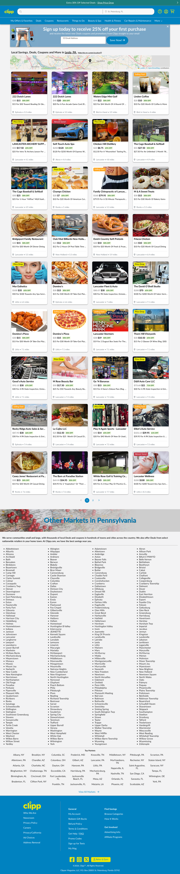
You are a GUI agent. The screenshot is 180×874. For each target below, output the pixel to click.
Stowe (96, 717)
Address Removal (31, 842)
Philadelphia (99, 688)
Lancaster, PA (97, 760)
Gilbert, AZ (77, 760)
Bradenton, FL (19, 782)
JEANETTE (54, 632)
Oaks (140, 680)
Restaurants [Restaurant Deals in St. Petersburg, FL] (63, 21)
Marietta (53, 650)
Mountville (54, 666)
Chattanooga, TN (38, 771)
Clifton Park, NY (38, 782)
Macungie (54, 648)
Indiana (8, 629)
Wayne (97, 731)
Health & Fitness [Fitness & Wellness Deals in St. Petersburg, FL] (113, 21)
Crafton (53, 584)
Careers (27, 828)
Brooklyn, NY (38, 755)
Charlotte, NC (38, 766)
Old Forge (9, 682)
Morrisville (98, 664)
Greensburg (144, 613)
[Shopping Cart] (172, 11)
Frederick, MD (78, 755)
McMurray (98, 653)
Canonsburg (99, 573)
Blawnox (97, 565)
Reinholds (143, 696)
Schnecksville (100, 704)
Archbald (9, 557)
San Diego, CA (137, 774)
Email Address (70, 38)
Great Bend (99, 613)
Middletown (55, 658)
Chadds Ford (99, 576)
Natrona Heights (57, 669)
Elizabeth (98, 597)
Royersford (143, 701)
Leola (96, 642)
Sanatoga (9, 704)
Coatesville (98, 578)
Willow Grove (145, 739)
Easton (52, 597)
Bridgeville (98, 567)
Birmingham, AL (18, 776)
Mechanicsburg (12, 656)
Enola (52, 600)
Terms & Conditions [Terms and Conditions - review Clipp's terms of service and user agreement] (78, 829)
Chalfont (142, 576)
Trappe (96, 723)
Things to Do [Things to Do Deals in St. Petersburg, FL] (78, 21)
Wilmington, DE (157, 776)
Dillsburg (98, 589)
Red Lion (97, 696)
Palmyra (142, 682)
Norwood (54, 680)
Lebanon (142, 640)
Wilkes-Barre (55, 739)
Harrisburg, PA (78, 771)
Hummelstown (11, 626)
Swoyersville (10, 720)
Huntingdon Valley (102, 626)
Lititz (96, 645)
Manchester (144, 648)
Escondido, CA (58, 771)
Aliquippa (54, 551)
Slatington (9, 712)
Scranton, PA (156, 755)
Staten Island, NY (156, 760)
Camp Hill (9, 573)
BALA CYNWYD (146, 557)
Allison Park (144, 551)
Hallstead (9, 616)
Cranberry (98, 584)
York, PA (157, 782)
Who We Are (29, 813)
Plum (51, 693)
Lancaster (9, 637)
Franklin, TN (58, 784)
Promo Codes (75, 839)
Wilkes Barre (10, 739)
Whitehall (98, 736)
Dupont (53, 594)
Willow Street (11, 741)
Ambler (52, 554)
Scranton (53, 707)
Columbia (54, 581)
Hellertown (99, 621)
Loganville (143, 645)
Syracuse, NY (156, 766)
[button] (177, 3)
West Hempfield (57, 733)
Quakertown (10, 696)
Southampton (145, 712)
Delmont (142, 586)
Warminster (144, 728)
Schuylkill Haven (146, 704)
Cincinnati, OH (38, 776)
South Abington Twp (103, 712)
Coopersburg (144, 581)
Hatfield (97, 618)
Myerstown (143, 666)
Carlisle (141, 573)
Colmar (8, 581)
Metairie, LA (98, 784)
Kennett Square (56, 634)
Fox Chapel (54, 608)
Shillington (9, 709)
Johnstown (10, 634)
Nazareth (98, 669)
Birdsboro (9, 565)
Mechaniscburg (56, 656)
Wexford (8, 736)
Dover (141, 589)
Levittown (143, 642)
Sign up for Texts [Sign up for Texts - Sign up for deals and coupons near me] (76, 843)
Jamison (8, 632)
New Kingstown (57, 674)
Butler (96, 570)
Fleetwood (54, 605)
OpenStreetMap (154, 68)
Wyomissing (144, 741)
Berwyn (53, 562)
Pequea (141, 685)
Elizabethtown (145, 597)
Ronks (7, 701)
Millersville (98, 658)
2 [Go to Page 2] (93, 500)
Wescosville (144, 731)
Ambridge (98, 554)
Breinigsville (55, 567)
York (51, 744)
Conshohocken (100, 581)
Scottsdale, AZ (137, 784)
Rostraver (54, 701)
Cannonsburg (55, 573)
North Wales (144, 677)
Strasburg (143, 717)
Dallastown (99, 586)
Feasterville (10, 605)
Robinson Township (147, 699)
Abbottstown (11, 549)
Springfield (98, 715)
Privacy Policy (30, 823)
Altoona (8, 554)
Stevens (8, 717)
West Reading (145, 733)
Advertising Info (112, 832)
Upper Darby (99, 725)
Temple (8, 723)
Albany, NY (18, 755)
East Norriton (144, 594)
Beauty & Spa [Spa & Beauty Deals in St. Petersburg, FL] (94, 21)
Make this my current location (90, 53)
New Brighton (145, 669)
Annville (142, 554)
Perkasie (8, 688)
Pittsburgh (54, 690)
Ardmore (53, 557)
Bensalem (9, 562)
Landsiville (143, 637)
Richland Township (58, 699)
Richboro (9, 699)
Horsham (98, 624)
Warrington (10, 731)
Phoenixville (144, 688)
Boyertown (10, 567)
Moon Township (146, 661)
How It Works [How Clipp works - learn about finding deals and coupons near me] (111, 819)
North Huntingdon (58, 677)
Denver (8, 589)
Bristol (141, 567)
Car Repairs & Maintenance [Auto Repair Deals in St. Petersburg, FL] (137, 21)
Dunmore (9, 594)
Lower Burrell (11, 648)
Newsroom (28, 818)
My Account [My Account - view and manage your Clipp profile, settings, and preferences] (74, 814)
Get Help (72, 834)
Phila (51, 688)
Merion (141, 656)
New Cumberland (58, 672)
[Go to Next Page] (99, 500)
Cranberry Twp (12, 586)
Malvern (97, 648)
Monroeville (55, 661)
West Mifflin (99, 733)
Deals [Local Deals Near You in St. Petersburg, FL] (38, 21)
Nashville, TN (117, 774)
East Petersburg (12, 597)
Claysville (53, 578)
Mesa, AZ (97, 779)
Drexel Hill (98, 592)
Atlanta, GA (18, 766)
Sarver (52, 704)
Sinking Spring (100, 709)
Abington (53, 549)
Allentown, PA (19, 760)
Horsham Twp (145, 624)
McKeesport (55, 653)
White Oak (54, 736)
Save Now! (117, 40)
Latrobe (97, 640)
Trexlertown (144, 723)
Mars (96, 650)
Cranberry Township (148, 584)
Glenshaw (9, 613)
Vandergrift (143, 725)
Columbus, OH (58, 760)
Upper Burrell (56, 725)
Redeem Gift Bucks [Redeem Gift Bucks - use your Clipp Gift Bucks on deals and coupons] (77, 819)
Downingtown (11, 592)
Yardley (8, 744)
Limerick (53, 645)
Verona (52, 728)
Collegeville (143, 578)
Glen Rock (143, 610)
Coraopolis (9, 584)
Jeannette (98, 632)
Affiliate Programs (113, 837)
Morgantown (55, 664)
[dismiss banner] (168, 26)
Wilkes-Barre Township (105, 739)
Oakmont (98, 680)
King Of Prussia (101, 634)
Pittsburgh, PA (137, 755)
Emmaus (8, 600)
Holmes (8, 624)
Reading (53, 696)
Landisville (54, 637)
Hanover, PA (78, 766)
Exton (7, 602)
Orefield (97, 682)
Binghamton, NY (19, 771)
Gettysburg (143, 608)
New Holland (144, 672)
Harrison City (11, 618)
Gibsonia (8, 610)
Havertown (143, 618)
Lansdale (53, 640)
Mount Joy (143, 664)
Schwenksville (11, 707)
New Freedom (100, 672)
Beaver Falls (99, 559)
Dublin (141, 592)
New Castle (10, 672)
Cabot (141, 570)
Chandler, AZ (38, 760)
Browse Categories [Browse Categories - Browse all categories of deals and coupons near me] (113, 814)
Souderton (54, 712)
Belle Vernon (144, 559)
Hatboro (53, 618)
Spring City (54, 715)
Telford (141, 720)
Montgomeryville (101, 661)
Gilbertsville (55, 610)
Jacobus (142, 629)
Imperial (142, 626)
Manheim (9, 650)
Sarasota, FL (137, 779)
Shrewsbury (55, 709)
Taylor (96, 720)
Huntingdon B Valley (59, 626)
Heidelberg (9, 621)
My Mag (72, 848)
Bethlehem (143, 562)
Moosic (8, 664)
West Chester (11, 733)
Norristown (10, 677)
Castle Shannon (57, 576)
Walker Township (102, 728)
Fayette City (144, 602)
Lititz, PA (97, 766)
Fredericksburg (100, 608)
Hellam (52, 621)
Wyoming (98, 741)
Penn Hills (98, 685)
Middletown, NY (117, 755)
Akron (141, 549)
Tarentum (53, 720)
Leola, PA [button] (71, 52)
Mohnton (142, 658)
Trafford (53, 723)
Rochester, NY (137, 760)
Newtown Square (146, 674)
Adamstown (99, 549)
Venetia (8, 728)
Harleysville (99, 616)
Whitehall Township (148, 736)
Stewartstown (56, 717)
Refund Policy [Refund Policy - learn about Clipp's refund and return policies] (75, 824)
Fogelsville (98, 605)
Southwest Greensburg (16, 715)
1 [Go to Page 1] (87, 500)
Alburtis (8, 551)
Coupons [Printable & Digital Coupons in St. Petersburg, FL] (49, 21)
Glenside (53, 613)
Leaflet (141, 68)
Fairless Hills (99, 602)
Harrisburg (143, 616)
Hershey (142, 621)
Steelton (142, 715)
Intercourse (54, 629)
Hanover (53, 616)
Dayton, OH (58, 766)
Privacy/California (32, 833)
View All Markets (89, 792)
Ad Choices (29, 838)
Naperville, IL (117, 768)
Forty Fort (9, 608)
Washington (55, 731)
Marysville (143, 650)
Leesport (8, 642)
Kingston (142, 634)
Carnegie (8, 576)
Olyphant (53, 682)
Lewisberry (9, 645)
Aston (96, 557)
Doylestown (55, 592)
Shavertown (144, 707)
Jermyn (141, 632)
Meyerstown (10, 658)
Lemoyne (53, 642)
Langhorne (9, 640)
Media (96, 656)
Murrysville (99, 666)
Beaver (52, 559)
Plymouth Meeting (102, 693)
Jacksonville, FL (78, 784)
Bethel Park (99, 562)
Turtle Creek (10, 725)
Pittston (97, 690)
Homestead (54, 624)
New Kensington (12, 674)
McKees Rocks (11, 653)
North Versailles (101, 677)
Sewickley (98, 707)
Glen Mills (98, 610)
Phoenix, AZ (117, 784)
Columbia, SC (58, 755)
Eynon (52, 602)
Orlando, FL (117, 779)
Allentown (98, 551)
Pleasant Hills (11, 693)
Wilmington (55, 741)
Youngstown (99, 744)
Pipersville (9, 690)
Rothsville (98, 701)
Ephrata (97, 600)
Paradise (8, 685)
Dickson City (55, 589)
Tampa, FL (157, 771)
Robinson (98, 699)
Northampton (11, 680)
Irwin (96, 629)
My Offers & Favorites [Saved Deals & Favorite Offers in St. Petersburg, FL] (21, 21)
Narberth (9, 669)
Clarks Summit (11, 578)
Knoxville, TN (97, 755)
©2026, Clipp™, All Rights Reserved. (88, 866)
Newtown (98, 674)
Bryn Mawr (54, 570)
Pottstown (143, 693)
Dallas (52, 586)
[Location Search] (128, 11)
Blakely (52, 565)
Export (141, 600)
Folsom (141, 605)
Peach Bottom (56, 685)
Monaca (8, 661)
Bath (6, 559)
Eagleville (98, 594)
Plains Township (146, 690)
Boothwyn (143, 565)
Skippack (142, 709)
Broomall (9, 570)
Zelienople (143, 744)
